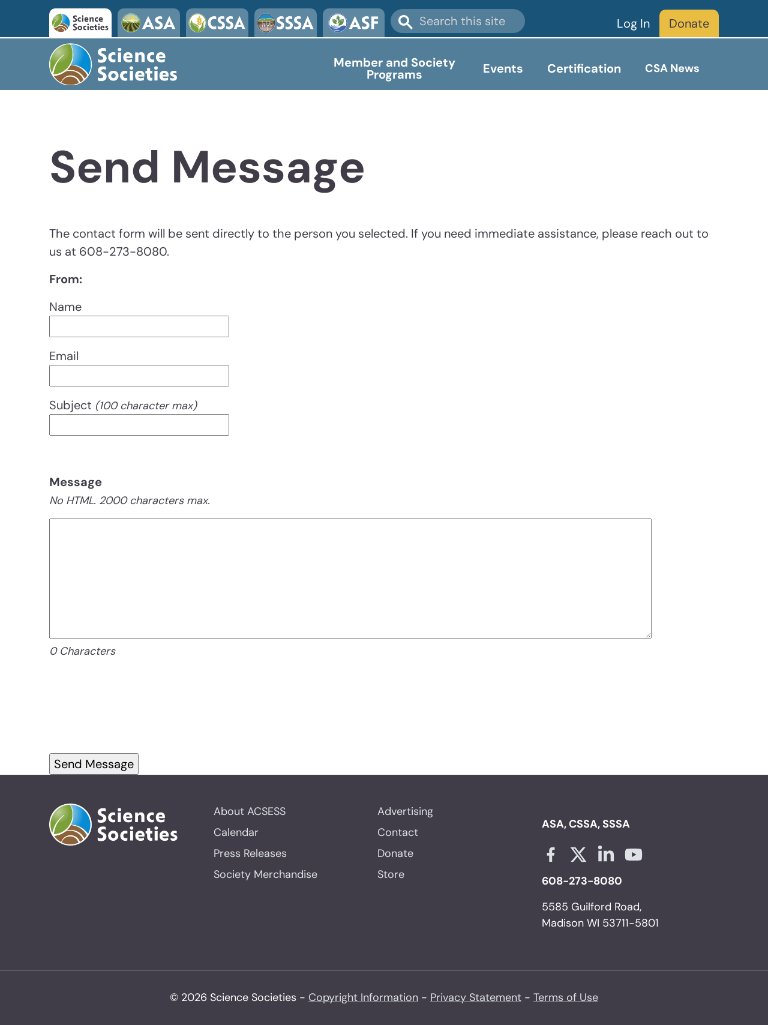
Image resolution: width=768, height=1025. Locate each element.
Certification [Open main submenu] (584, 68)
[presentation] (140, 720)
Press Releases (250, 853)
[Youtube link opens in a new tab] (634, 855)
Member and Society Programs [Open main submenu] (394, 68)
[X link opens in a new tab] (578, 855)
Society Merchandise (265, 874)
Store (390, 874)
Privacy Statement (475, 997)
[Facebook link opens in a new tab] (551, 855)
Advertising (405, 811)
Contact (397, 832)
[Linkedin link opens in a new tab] (606, 855)
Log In (633, 23)
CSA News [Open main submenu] (672, 68)
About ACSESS (250, 811)
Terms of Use (565, 997)
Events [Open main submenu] (503, 68)
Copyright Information (363, 997)
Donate (689, 23)
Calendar (236, 832)
